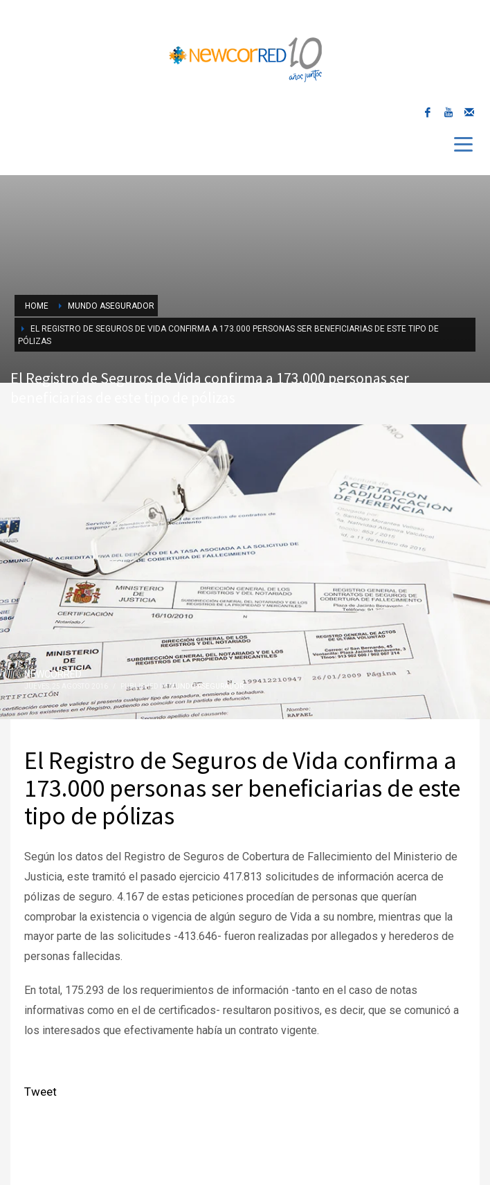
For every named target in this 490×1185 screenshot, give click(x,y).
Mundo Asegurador (206, 686)
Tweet (40, 1091)
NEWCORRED (53, 674)
